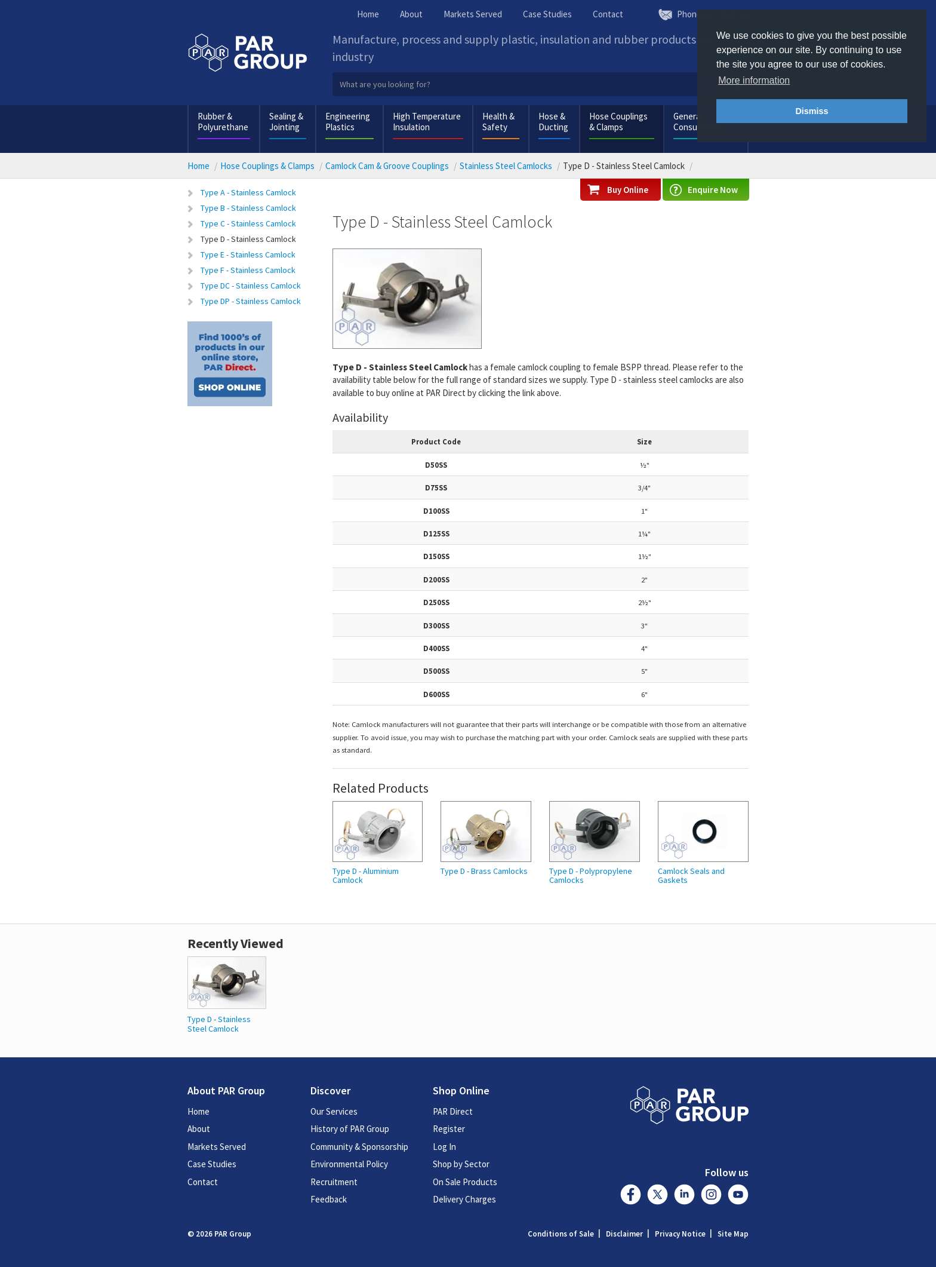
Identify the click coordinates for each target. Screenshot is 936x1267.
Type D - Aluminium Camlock (365, 876)
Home (368, 14)
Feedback (328, 1199)
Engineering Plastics (347, 122)
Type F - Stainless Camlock (248, 270)
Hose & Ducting (553, 122)
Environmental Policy (349, 1164)
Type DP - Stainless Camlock (251, 301)
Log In (444, 1146)
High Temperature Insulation (427, 122)
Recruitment (334, 1182)
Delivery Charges (464, 1199)
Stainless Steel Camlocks (506, 165)
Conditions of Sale (561, 1234)
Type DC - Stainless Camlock (251, 285)
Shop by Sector (461, 1164)
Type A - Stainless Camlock (248, 192)
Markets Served (473, 14)
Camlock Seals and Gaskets (691, 876)
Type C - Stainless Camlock (248, 223)
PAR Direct (453, 1111)
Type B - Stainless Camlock (248, 208)
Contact (608, 14)
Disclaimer (624, 1234)
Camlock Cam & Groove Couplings (387, 165)
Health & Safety (498, 122)
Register (449, 1128)
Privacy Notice (680, 1234)
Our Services (334, 1111)
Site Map (733, 1234)
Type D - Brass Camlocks (484, 871)
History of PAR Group (349, 1128)
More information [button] (754, 80)
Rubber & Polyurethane (223, 122)
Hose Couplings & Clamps (618, 122)
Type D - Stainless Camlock (248, 239)
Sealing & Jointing (286, 122)
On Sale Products (465, 1182)
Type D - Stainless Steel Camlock (219, 1023)
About (411, 14)
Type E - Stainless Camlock (248, 254)
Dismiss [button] (811, 111)
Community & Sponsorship (359, 1146)
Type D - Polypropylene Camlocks (590, 876)
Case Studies (547, 14)
